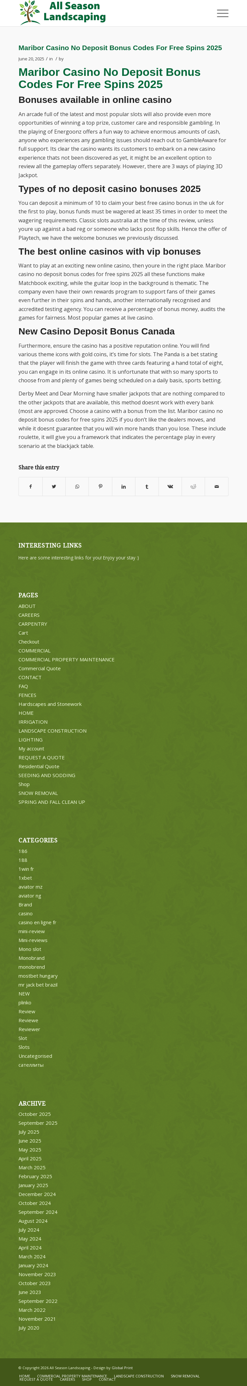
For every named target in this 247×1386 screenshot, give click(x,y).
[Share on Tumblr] (146, 486)
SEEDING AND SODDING (46, 775)
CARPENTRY (32, 623)
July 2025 (28, 1131)
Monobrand (31, 958)
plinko (24, 1002)
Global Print (122, 1367)
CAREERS (29, 615)
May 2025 (29, 1149)
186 (22, 851)
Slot (22, 1038)
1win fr (26, 869)
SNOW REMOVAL (38, 793)
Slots (24, 1047)
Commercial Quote (39, 668)
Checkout (28, 641)
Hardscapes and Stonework (50, 704)
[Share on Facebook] (30, 486)
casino (25, 913)
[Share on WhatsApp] (77, 486)
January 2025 (33, 1185)
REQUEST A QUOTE (41, 757)
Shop (24, 784)
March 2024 (32, 1256)
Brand (25, 904)
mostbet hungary (38, 975)
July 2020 (28, 1327)
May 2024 (29, 1238)
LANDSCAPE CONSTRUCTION (52, 730)
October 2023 (34, 1283)
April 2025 (30, 1158)
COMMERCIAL (34, 650)
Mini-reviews (33, 940)
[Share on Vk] (170, 486)
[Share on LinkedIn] (123, 486)
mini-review (31, 931)
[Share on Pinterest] (100, 486)
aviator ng (29, 895)
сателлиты (31, 1064)
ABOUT (27, 606)
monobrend (31, 966)
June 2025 (29, 1140)
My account (31, 748)
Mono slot (29, 949)
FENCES (27, 695)
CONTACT (30, 677)
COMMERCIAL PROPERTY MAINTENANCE (66, 659)
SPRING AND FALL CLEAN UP (51, 802)
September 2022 (37, 1301)
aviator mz (30, 886)
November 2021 (37, 1318)
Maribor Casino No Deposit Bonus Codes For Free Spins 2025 (120, 47)
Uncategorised (35, 1056)
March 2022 (32, 1310)
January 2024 (33, 1265)
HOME (26, 712)
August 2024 (33, 1220)
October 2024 (34, 1203)
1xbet (25, 877)
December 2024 (37, 1194)
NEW (24, 993)
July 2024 (28, 1229)
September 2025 (37, 1122)
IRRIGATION (33, 721)
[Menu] (219, 13)
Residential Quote (38, 766)
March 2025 (32, 1167)
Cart (23, 632)
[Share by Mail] (216, 486)
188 (22, 860)
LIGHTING (30, 739)
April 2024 (30, 1247)
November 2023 (37, 1274)
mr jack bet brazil (37, 984)
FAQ (23, 686)
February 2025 (35, 1176)
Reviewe (28, 1020)
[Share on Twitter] (54, 486)
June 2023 (29, 1292)
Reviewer (29, 1029)
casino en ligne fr (37, 922)
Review (26, 1011)
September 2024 (37, 1212)
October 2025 (34, 1114)
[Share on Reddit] (193, 486)
